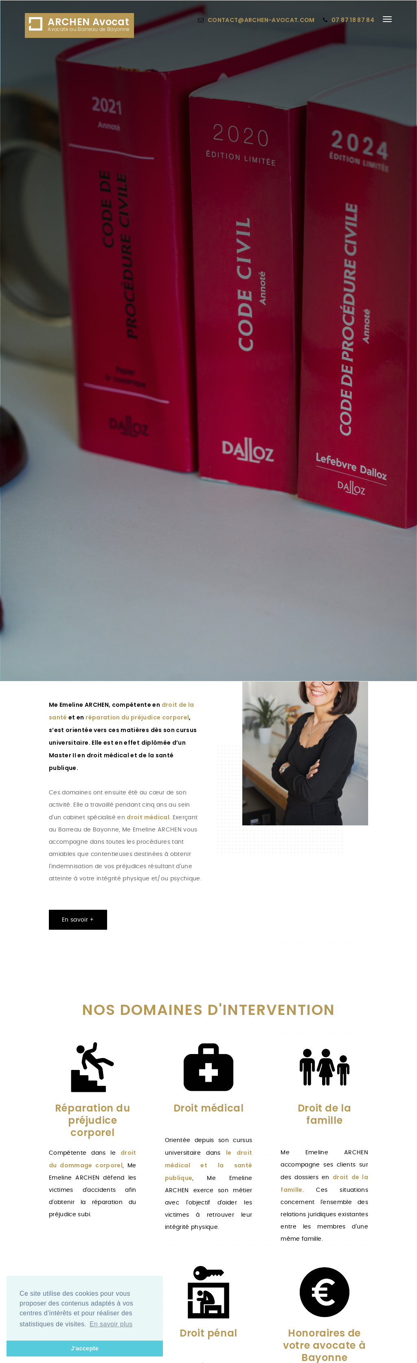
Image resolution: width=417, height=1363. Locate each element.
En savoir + (78, 920)
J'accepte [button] (85, 1348)
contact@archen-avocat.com (261, 20)
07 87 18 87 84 (352, 20)
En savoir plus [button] (111, 1324)
